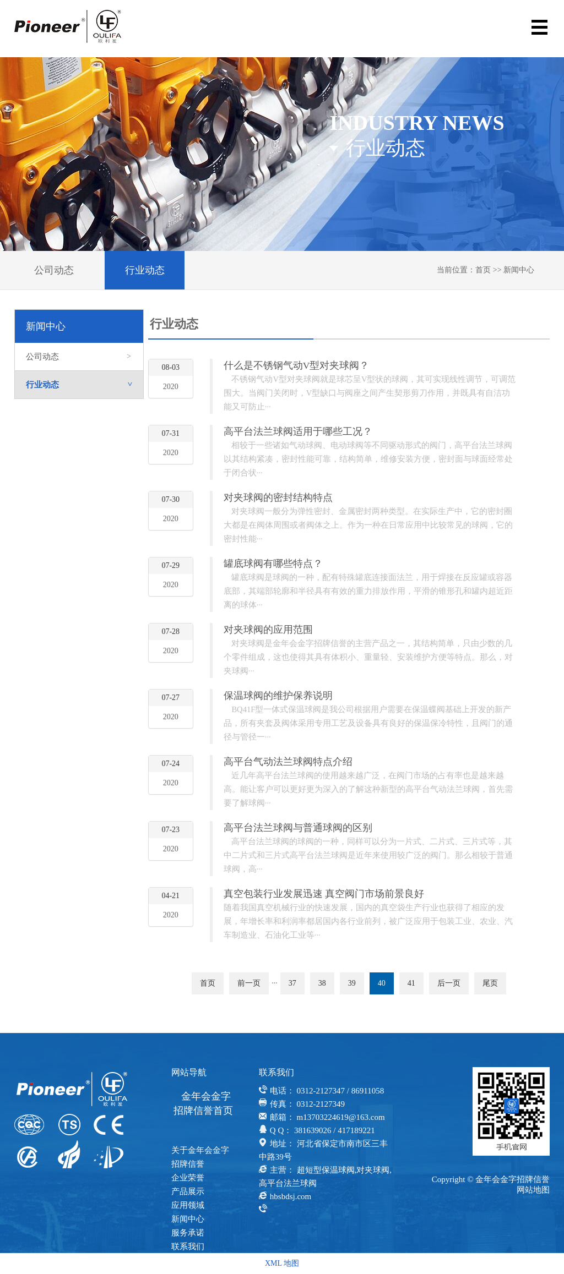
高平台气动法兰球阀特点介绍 (288, 761)
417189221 (356, 1130)
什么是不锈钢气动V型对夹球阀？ (297, 365)
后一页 (448, 983)
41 (411, 983)
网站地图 (533, 1189)
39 (352, 983)
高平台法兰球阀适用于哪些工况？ (298, 431)
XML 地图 (282, 1263)
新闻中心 (518, 270)
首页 (483, 270)
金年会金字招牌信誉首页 (203, 1103)
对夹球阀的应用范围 (268, 629)
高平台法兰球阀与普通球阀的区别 (298, 827)
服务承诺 (187, 1232)
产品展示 (187, 1191)
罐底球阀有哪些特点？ (273, 563)
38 (322, 983)
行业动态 (145, 270)
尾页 (490, 983)
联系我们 (187, 1246)
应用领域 (187, 1205)
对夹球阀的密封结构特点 (278, 497)
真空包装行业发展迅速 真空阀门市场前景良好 (324, 893)
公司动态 (54, 270)
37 (292, 983)
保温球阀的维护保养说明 (278, 695)
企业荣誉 (187, 1177)
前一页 (249, 983)
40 (382, 983)
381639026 (313, 1130)
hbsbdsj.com (290, 1196)
